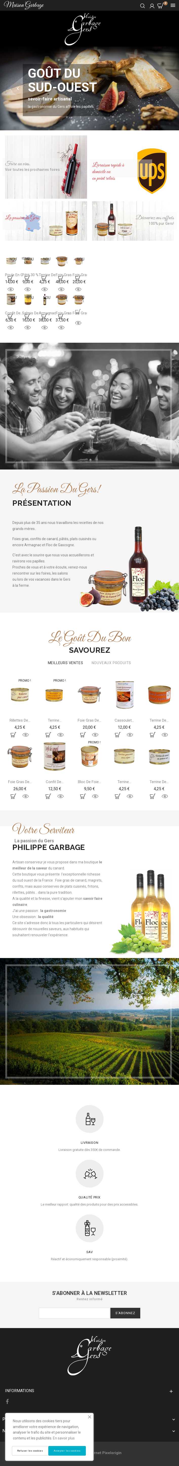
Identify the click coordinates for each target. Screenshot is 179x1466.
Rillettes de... (20, 720)
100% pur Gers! (161, 223)
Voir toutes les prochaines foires (32, 170)
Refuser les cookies (30, 1451)
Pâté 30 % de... (34, 275)
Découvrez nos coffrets (155, 217)
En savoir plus (64, 1438)
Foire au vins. (17, 164)
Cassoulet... (124, 720)
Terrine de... (159, 720)
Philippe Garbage (48, 847)
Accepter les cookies (67, 1451)
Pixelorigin (112, 1453)
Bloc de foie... (89, 782)
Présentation (41, 503)
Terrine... (55, 720)
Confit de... (55, 782)
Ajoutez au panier (10, 277)
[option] (89, 88)
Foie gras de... (20, 782)
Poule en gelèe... (18, 275)
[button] (19, 88)
